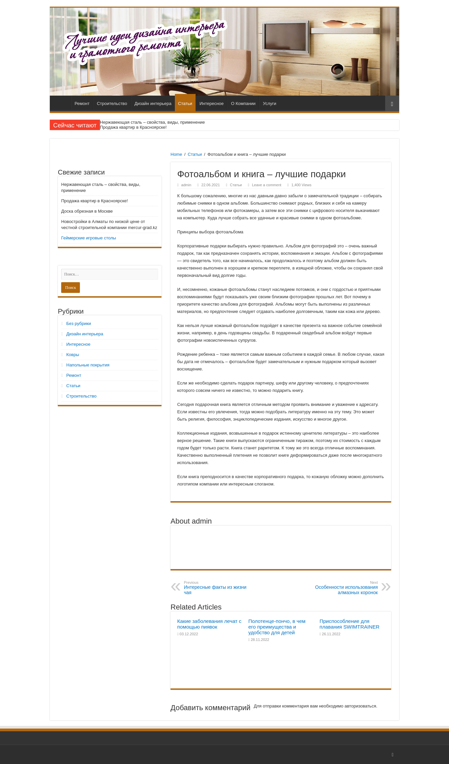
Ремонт (82, 103)
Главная (62, 103)
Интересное (212, 103)
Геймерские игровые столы (88, 237)
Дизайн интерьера (152, 103)
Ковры (72, 354)
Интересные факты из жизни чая (218, 587)
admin (186, 185)
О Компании (243, 103)
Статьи (185, 103)
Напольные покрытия (87, 364)
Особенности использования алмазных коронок (343, 587)
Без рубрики (78, 323)
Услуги (269, 103)
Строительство (112, 103)
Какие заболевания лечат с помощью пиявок (209, 624)
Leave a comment (267, 185)
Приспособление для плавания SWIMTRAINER (349, 624)
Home (176, 154)
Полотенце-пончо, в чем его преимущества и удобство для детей (277, 626)
